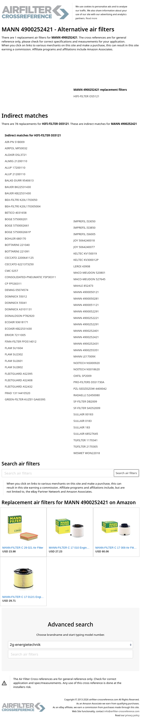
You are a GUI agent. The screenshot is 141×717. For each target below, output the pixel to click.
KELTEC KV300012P (86, 260)
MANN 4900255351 (86, 350)
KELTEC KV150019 (85, 253)
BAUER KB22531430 (18, 193)
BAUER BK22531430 (18, 187)
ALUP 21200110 (15, 174)
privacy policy (132, 715)
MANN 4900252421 (86, 337)
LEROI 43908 (82, 266)
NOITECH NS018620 (87, 369)
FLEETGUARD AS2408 (18, 380)
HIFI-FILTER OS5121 (86, 96)
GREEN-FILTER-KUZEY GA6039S (25, 399)
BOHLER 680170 (15, 238)
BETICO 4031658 (16, 213)
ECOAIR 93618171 (16, 322)
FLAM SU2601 (14, 361)
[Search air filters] (58, 473)
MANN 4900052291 (86, 311)
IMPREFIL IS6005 (84, 234)
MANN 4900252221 (86, 318)
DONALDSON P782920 (19, 316)
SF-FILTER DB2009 (85, 401)
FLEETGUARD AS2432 (18, 386)
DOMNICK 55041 (16, 303)
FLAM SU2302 (14, 354)
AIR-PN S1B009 (15, 142)
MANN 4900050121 (86, 292)
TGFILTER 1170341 (86, 440)
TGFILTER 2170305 (86, 446)
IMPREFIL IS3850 (84, 227)
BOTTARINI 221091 (17, 251)
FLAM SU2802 (14, 367)
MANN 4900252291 (86, 324)
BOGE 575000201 (16, 219)
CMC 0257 (11, 271)
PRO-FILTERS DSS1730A (89, 382)
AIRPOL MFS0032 (16, 148)
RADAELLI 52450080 (87, 395)
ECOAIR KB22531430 (18, 329)
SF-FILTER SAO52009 (87, 408)
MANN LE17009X (84, 356)
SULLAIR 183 (82, 427)
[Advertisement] (36, 82)
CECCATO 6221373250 (19, 264)
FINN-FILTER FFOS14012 (20, 341)
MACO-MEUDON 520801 (90, 273)
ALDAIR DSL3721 (16, 155)
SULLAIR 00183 (83, 414)
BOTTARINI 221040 (17, 245)
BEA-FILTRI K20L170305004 (22, 206)
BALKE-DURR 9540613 (19, 180)
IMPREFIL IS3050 (84, 221)
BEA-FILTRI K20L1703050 (21, 200)
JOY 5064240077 (84, 247)
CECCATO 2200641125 (19, 258)
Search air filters (126, 473)
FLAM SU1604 (14, 348)
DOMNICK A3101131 (18, 309)
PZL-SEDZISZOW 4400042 (90, 388)
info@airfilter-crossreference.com (122, 711)
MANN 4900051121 (86, 305)
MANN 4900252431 (86, 343)
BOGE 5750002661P (18, 232)
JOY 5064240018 (84, 240)
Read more (91, 18)
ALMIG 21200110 (16, 161)
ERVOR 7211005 (15, 335)
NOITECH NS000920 (87, 363)
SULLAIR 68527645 (86, 434)
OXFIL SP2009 (83, 376)
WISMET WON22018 (87, 453)
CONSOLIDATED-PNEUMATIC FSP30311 (30, 277)
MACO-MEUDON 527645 (90, 279)
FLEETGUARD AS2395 (18, 374)
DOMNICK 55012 (16, 296)
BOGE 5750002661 (17, 225)
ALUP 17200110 (15, 167)
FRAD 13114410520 (17, 393)
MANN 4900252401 (86, 331)
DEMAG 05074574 (16, 290)
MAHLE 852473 (83, 286)
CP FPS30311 (13, 283)
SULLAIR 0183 (83, 421)
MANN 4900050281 (86, 298)
